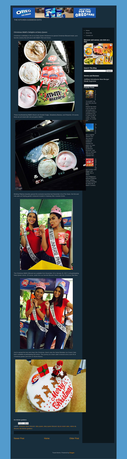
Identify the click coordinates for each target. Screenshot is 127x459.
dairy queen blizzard (50, 426)
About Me (89, 33)
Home (47, 438)
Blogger (71, 452)
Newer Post (19, 438)
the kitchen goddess (26, 428)
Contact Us (89, 35)
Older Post (74, 438)
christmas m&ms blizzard (27, 426)
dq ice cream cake (63, 426)
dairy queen (39, 426)
